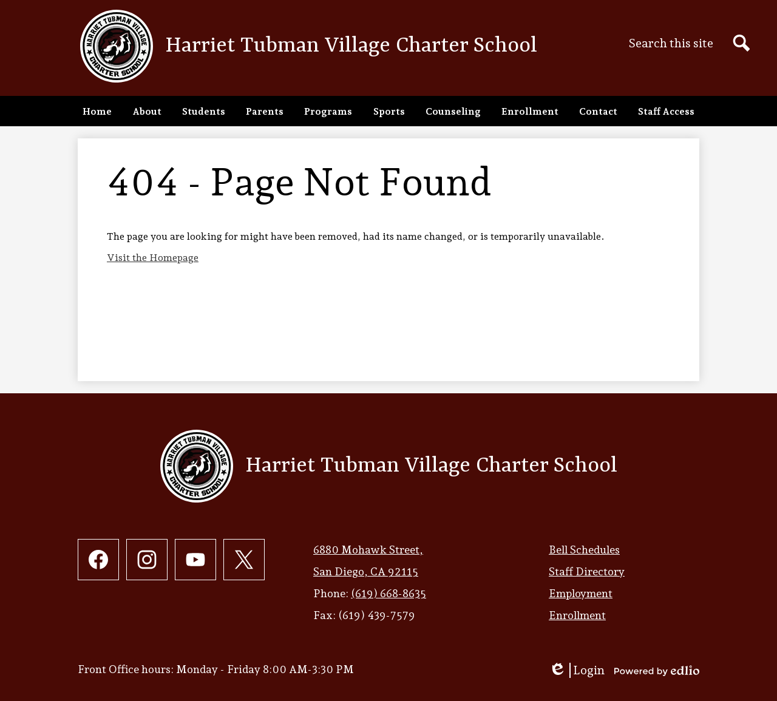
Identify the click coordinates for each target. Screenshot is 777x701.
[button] (146, 111)
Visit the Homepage (152, 257)
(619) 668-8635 (388, 593)
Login (577, 670)
